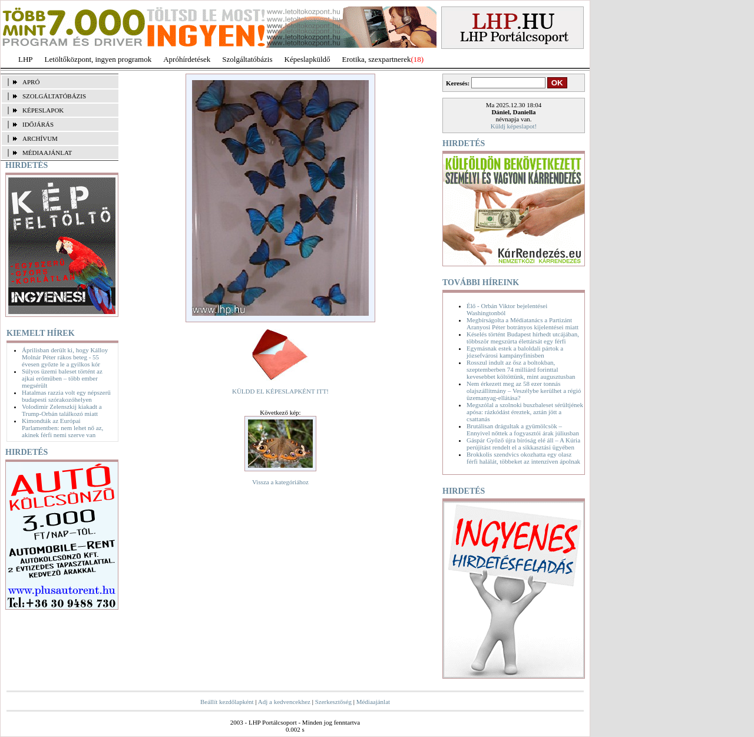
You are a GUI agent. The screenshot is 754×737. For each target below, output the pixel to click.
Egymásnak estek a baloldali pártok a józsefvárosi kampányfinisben (515, 352)
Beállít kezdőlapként (227, 701)
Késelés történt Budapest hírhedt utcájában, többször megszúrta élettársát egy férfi (523, 338)
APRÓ (30, 81)
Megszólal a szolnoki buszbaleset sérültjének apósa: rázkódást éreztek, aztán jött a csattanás (525, 411)
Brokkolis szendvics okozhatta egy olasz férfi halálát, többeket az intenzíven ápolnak (523, 458)
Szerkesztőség (333, 701)
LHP (25, 59)
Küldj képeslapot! (514, 126)
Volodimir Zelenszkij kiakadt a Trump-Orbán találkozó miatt (62, 410)
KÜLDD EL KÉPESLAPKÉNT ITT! (280, 391)
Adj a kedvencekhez (284, 701)
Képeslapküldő (307, 59)
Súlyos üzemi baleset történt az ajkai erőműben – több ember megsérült (62, 378)
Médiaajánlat (373, 701)
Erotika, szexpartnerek (376, 59)
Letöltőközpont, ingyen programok (98, 59)
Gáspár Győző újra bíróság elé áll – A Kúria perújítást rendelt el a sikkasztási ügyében (523, 444)
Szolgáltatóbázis (247, 59)
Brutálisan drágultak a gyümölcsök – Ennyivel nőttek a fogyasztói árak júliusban (523, 429)
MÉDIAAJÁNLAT (47, 152)
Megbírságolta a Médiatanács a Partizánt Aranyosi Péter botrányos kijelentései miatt (522, 323)
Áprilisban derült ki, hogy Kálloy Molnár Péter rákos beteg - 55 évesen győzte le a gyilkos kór (65, 357)
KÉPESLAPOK (43, 110)
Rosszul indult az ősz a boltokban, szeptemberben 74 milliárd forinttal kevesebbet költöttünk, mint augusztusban (521, 369)
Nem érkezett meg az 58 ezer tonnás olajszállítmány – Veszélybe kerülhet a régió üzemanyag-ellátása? (524, 390)
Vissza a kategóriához (280, 481)
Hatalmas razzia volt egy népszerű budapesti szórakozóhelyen (66, 396)
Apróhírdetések (186, 59)
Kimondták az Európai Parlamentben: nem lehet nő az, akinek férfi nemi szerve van (62, 427)
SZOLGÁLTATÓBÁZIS (54, 96)
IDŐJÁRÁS (38, 124)
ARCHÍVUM (40, 138)
